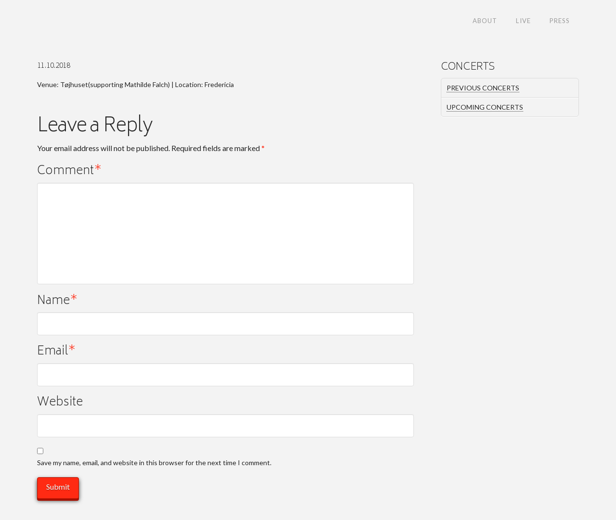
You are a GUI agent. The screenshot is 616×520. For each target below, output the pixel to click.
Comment (69, 172)
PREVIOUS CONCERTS (483, 88)
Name (57, 302)
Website (60, 403)
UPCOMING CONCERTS (485, 107)
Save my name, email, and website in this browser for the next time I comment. (154, 462)
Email (56, 352)
